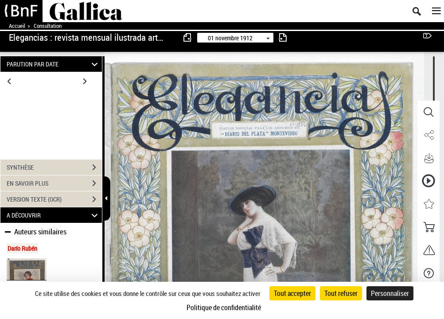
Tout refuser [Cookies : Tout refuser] (341, 293)
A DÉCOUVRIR (53, 215)
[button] (428, 112)
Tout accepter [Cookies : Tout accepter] (292, 293)
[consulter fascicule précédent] (187, 37)
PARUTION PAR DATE (53, 64)
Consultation (48, 26)
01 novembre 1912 (230, 38)
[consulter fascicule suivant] (282, 37)
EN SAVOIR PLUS (54, 183)
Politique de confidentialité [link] (224, 307)
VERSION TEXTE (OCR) (54, 199)
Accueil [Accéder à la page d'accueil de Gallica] (17, 26)
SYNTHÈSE (54, 167)
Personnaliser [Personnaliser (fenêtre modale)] (390, 293)
